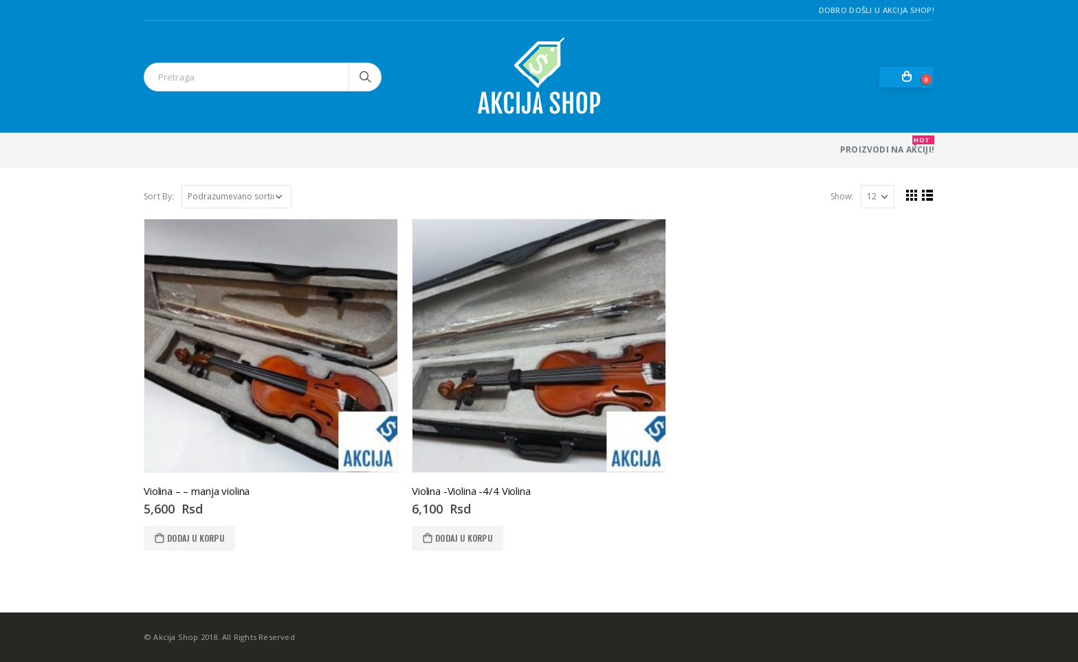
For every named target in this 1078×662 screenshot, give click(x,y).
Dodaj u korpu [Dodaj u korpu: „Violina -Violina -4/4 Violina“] (463, 538)
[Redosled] (237, 196)
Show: (841, 196)
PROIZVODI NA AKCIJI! (887, 145)
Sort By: (159, 196)
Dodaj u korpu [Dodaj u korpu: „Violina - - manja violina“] (195, 538)
